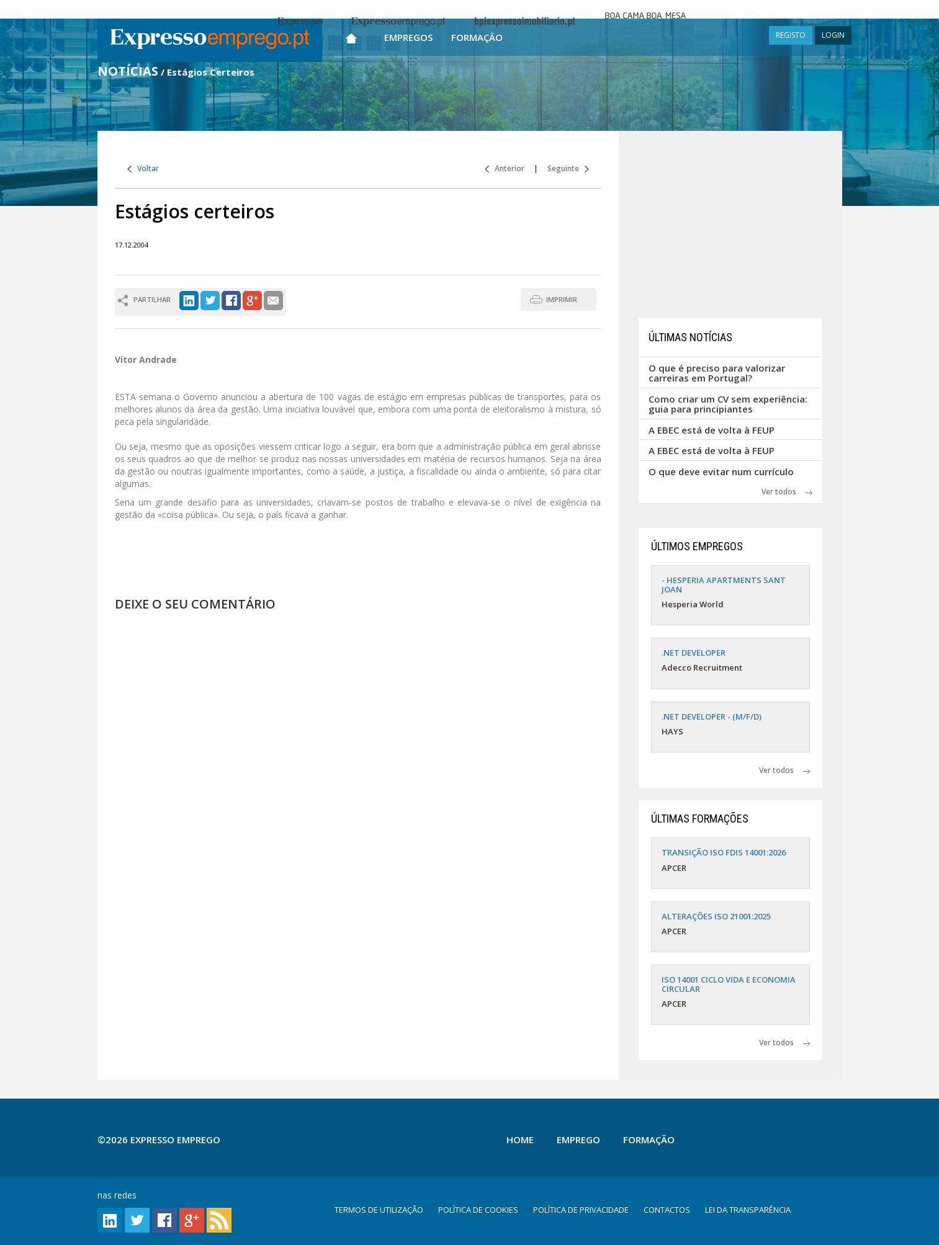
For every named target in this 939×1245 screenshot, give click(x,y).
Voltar (143, 168)
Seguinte (568, 168)
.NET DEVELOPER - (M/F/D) (712, 716)
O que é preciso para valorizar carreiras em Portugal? (717, 373)
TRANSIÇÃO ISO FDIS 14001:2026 (724, 852)
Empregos (408, 37)
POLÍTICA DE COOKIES (478, 1209)
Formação (477, 37)
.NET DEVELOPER (694, 652)
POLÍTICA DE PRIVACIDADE (581, 1209)
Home (520, 1139)
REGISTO (791, 35)
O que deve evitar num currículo (721, 471)
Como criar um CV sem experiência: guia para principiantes (728, 404)
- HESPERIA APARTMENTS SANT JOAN (724, 584)
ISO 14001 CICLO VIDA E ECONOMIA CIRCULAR (729, 984)
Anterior (504, 168)
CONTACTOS (667, 1209)
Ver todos (787, 491)
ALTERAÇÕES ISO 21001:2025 (716, 916)
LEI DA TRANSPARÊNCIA (748, 1209)
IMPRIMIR (561, 299)
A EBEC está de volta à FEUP (712, 430)
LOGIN (833, 35)
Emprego (578, 1139)
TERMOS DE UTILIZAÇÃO (379, 1209)
